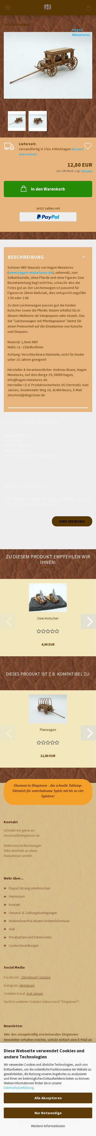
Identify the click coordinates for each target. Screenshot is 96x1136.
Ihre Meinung (72, 521)
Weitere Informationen (48, 1126)
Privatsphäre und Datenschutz (30, 937)
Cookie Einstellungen (24, 945)
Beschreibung (26, 257)
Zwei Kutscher (48, 618)
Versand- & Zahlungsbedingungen (33, 912)
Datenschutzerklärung (19, 1088)
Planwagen (48, 729)
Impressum (17, 896)
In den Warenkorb (42, 188)
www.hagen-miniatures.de (31, 272)
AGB (12, 929)
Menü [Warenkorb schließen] (7, 7)
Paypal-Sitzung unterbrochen (29, 888)
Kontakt (14, 904)
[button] (88, 621)
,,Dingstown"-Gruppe (35, 977)
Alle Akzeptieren (48, 1098)
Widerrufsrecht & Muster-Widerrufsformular (39, 921)
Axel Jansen (34, 993)
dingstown (27, 985)
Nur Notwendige (48, 1113)
